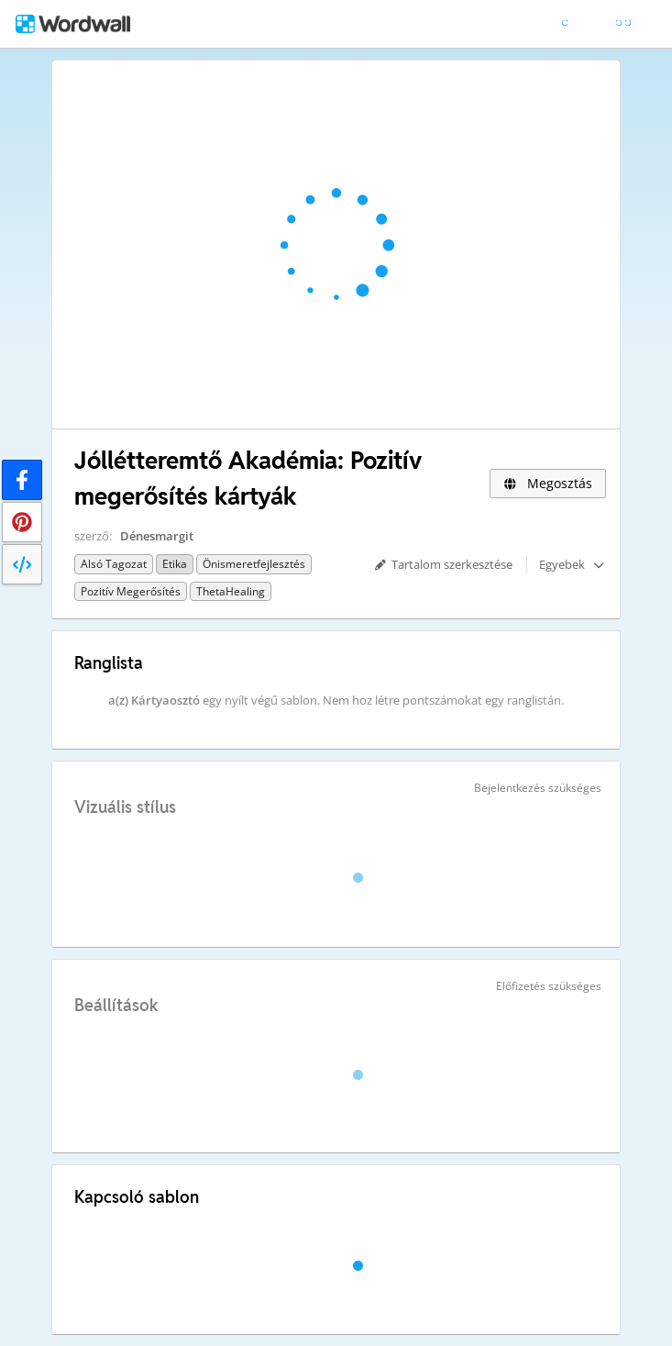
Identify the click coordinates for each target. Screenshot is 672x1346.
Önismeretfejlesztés (254, 564)
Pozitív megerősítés (131, 591)
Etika (174, 564)
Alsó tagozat (114, 564)
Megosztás (547, 483)
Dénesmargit (156, 536)
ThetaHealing (230, 591)
